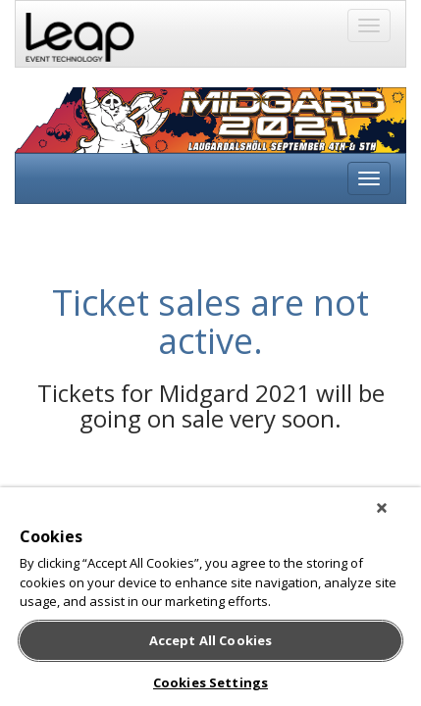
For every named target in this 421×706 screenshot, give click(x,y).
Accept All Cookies (210, 640)
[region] (210, 600)
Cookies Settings (210, 682)
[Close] (395, 516)
